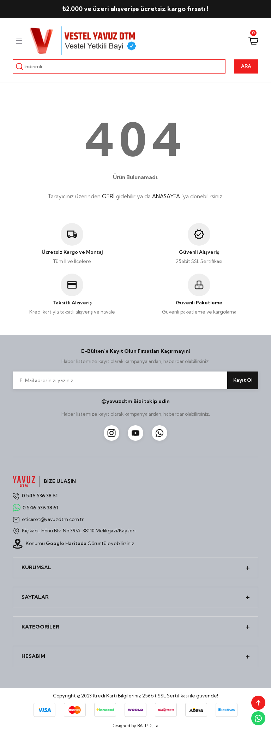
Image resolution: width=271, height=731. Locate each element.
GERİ (108, 196)
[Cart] (253, 41)
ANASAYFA (166, 196)
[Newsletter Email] (135, 380)
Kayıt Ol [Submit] (243, 380)
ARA (246, 66)
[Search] (119, 66)
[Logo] (83, 40)
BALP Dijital (148, 725)
